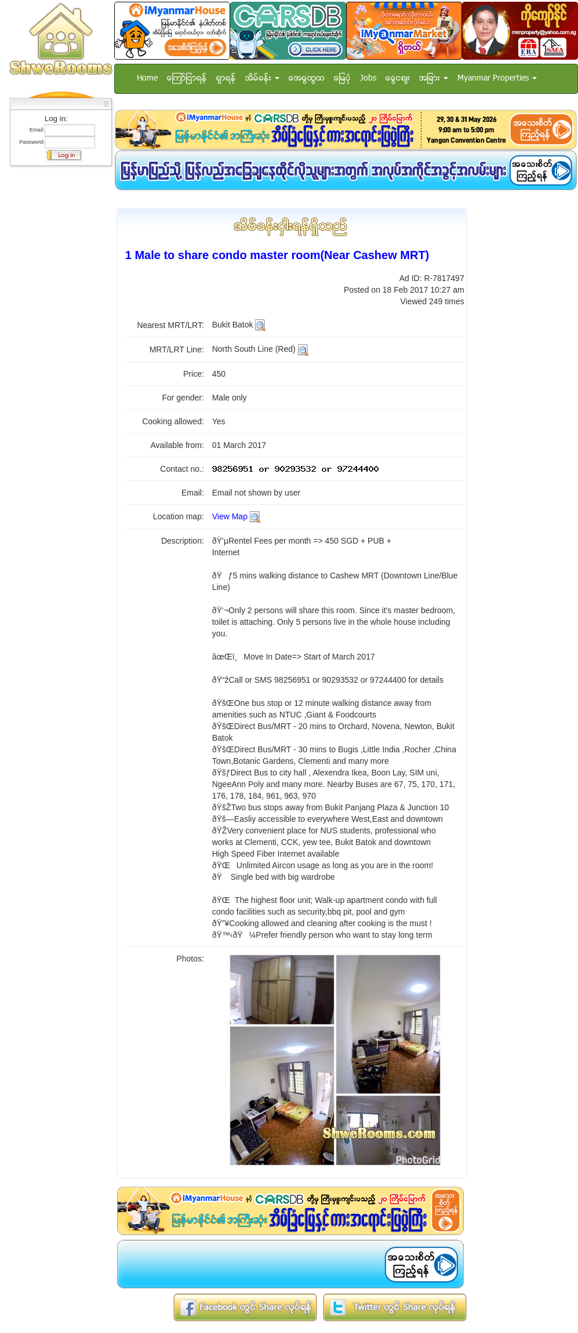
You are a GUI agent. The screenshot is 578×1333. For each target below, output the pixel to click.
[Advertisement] (57, 345)
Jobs (368, 78)
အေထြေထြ (307, 78)
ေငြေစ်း (398, 78)
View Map (230, 516)
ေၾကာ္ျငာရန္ (187, 78)
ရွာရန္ (226, 78)
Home (147, 78)
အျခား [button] (433, 78)
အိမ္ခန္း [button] (262, 78)
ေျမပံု (342, 78)
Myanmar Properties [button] (497, 78)
